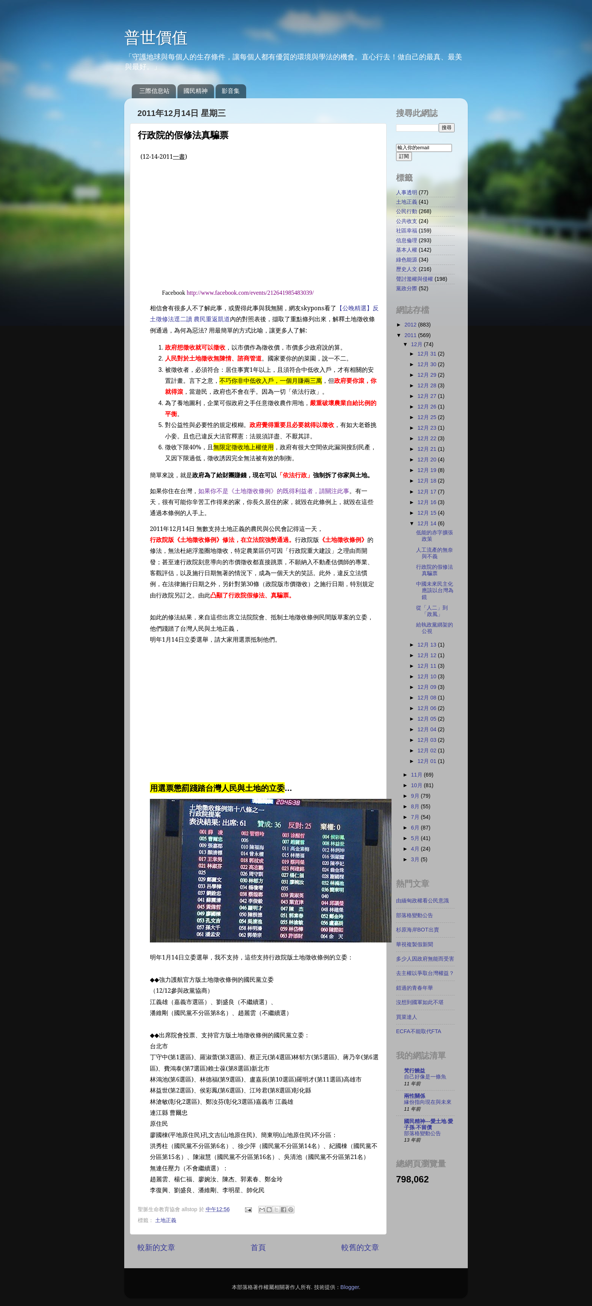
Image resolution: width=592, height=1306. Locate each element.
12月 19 (428, 470)
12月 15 (428, 513)
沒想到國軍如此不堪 (420, 1002)
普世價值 (156, 37)
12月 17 (428, 492)
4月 (416, 849)
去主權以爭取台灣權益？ (425, 973)
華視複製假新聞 (414, 944)
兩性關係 (414, 1096)
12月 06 (428, 708)
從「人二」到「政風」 (432, 611)
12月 (417, 344)
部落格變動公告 (414, 915)
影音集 (231, 91)
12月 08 (428, 698)
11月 (417, 775)
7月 (416, 817)
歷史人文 (406, 269)
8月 (416, 806)
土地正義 (165, 1220)
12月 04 (428, 729)
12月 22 (428, 438)
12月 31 (428, 354)
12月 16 (428, 502)
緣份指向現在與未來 (428, 1102)
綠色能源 (406, 260)
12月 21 (428, 449)
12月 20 (428, 459)
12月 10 (428, 676)
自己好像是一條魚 (425, 1077)
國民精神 (195, 91)
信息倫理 (406, 240)
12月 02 (428, 750)
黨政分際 (406, 288)
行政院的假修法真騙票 (434, 570)
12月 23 (428, 428)
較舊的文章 (360, 1247)
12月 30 (428, 364)
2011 (411, 335)
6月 (416, 828)
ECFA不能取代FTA (418, 1031)
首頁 (258, 1247)
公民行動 (406, 211)
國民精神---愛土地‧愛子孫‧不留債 (428, 1124)
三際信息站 (154, 91)
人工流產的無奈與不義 (434, 553)
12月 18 (428, 481)
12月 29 (428, 375)
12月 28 (428, 385)
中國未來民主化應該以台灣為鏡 (434, 590)
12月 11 (428, 666)
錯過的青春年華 (414, 988)
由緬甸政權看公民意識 (422, 900)
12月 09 (428, 687)
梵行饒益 (414, 1071)
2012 (411, 325)
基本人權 (406, 250)
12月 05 (428, 719)
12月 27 (428, 396)
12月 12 (428, 655)
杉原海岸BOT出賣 (417, 930)
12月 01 (428, 761)
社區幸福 (406, 230)
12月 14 (428, 523)
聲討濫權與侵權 (414, 279)
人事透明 (406, 192)
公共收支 (406, 221)
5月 (416, 838)
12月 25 (428, 417)
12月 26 (428, 407)
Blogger (350, 1287)
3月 (416, 859)
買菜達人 (406, 1017)
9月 (416, 796)
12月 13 (428, 645)
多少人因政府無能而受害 (425, 959)
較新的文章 (156, 1247)
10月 (417, 785)
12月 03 (428, 740)
